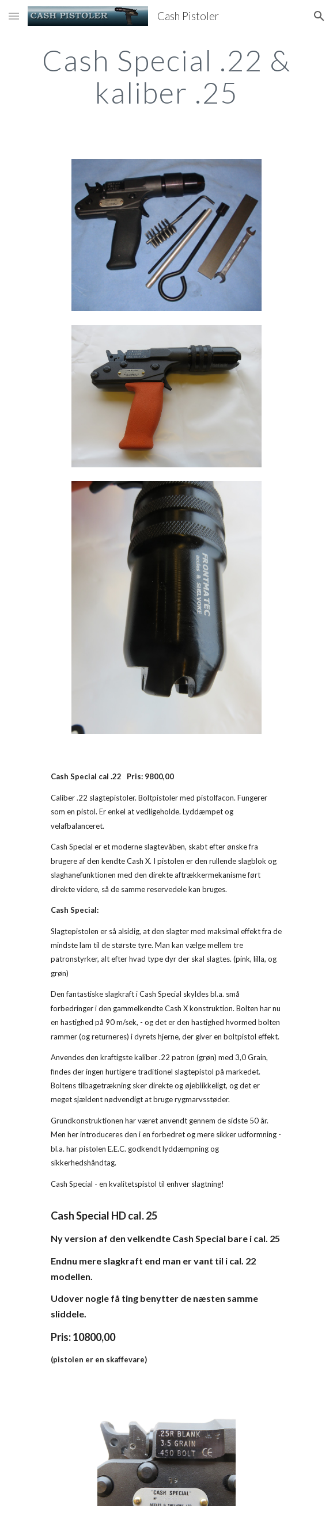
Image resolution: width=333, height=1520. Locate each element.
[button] (14, 16)
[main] (166, 76)
